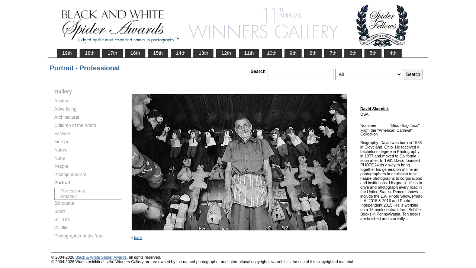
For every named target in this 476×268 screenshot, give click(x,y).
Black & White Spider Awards (101, 257)
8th (313, 53)
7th (333, 53)
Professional (72, 191)
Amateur (68, 196)
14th (181, 53)
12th (226, 53)
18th (90, 53)
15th (158, 53)
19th (67, 53)
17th (112, 53)
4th (393, 53)
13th (203, 53)
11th (249, 53)
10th (272, 53)
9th (293, 53)
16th (135, 53)
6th (353, 53)
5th (373, 53)
